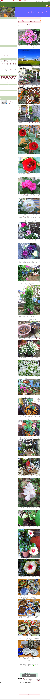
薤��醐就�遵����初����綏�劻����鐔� (8, 76)
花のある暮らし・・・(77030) (25, 24)
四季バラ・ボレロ (25, 194)
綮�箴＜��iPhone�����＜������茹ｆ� (8, 77)
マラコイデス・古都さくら (25, 216)
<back (5, 55)
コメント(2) (32, 680)
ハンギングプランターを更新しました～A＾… (27, 687)
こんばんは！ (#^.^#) (9, 72)
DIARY (4, 6)
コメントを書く (37, 680)
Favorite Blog (8, 90)
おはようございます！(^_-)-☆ (10, 60)
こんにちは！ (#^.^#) (9, 69)
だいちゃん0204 (3, 60)
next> (12, 55)
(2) (18, 22)
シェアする (24, 678)
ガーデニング (23, 25)
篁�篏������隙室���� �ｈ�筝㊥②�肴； (8, 79)
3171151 (47, 5)
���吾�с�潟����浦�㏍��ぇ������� (8, 78)
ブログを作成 (44, 1)
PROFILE (6, 6)
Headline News (8, 75)
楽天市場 (48, 1)
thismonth (8, 55)
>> (38, 1)
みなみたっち (2, 63)
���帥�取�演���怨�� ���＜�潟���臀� (8, 82)
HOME (1, 6)
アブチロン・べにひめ (31, 122)
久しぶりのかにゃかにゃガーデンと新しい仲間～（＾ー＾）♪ (29, 21)
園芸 (2, 1)
